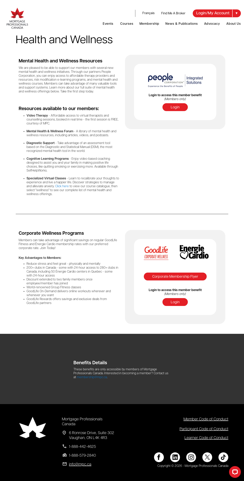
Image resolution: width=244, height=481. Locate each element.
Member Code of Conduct (205, 419)
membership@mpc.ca (92, 377)
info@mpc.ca (80, 464)
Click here (62, 186)
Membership (149, 24)
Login (175, 107)
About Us (233, 24)
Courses (126, 24)
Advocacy (212, 24)
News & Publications (181, 24)
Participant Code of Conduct (204, 429)
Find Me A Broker (173, 13)
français (148, 13)
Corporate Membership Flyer (175, 277)
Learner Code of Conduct (206, 438)
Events (108, 24)
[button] (217, 13)
